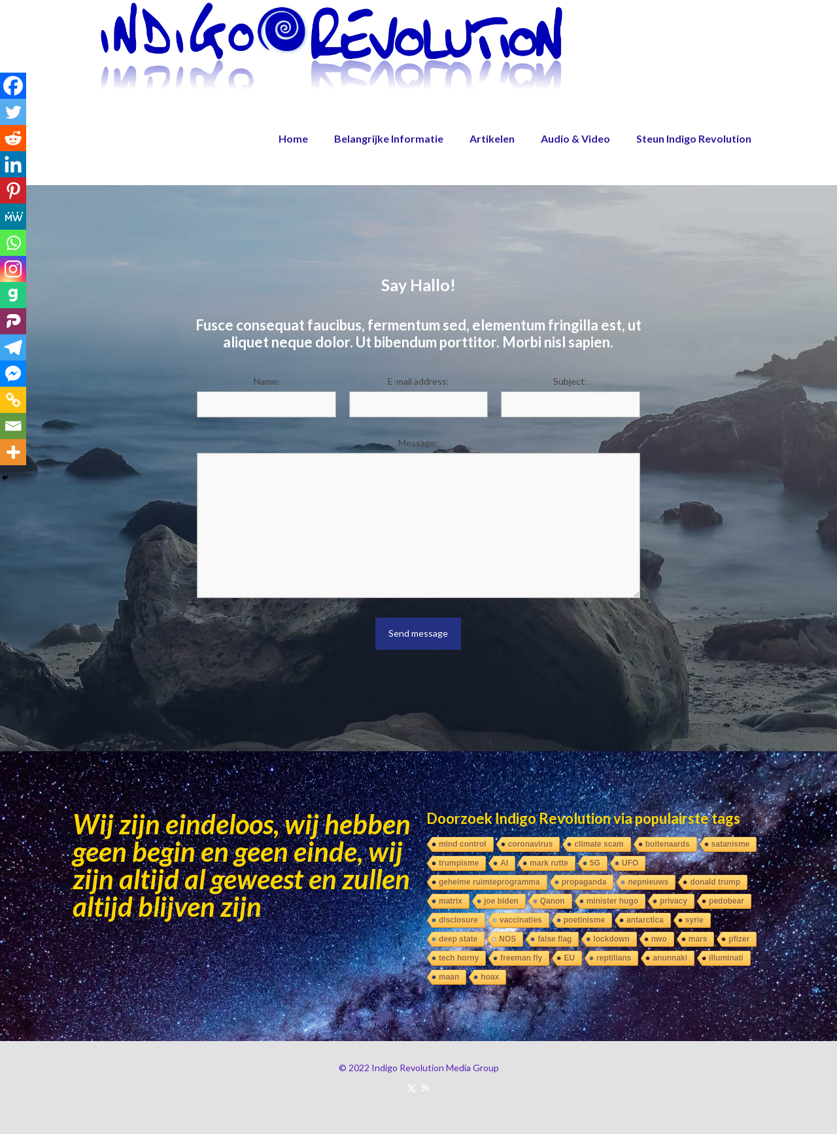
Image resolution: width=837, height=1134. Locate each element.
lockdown (611, 939)
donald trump (715, 882)
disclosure (458, 920)
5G (595, 863)
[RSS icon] (425, 1087)
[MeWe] (13, 217)
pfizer (738, 939)
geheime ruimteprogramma (489, 882)
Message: (418, 442)
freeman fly (521, 958)
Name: (267, 381)
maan (449, 977)
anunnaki (670, 958)
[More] (13, 452)
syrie (694, 920)
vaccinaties (521, 920)
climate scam (598, 844)
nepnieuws (648, 882)
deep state (458, 939)
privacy (673, 901)
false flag (555, 939)
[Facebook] (13, 86)
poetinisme (584, 920)
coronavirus (530, 844)
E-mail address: (418, 381)
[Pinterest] (13, 190)
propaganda (584, 882)
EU (569, 958)
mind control (463, 844)
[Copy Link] (13, 400)
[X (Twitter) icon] (412, 1087)
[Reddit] (13, 138)
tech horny (459, 958)
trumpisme (459, 863)
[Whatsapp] (13, 243)
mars (698, 939)
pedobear (726, 901)
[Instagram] (13, 269)
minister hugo (612, 901)
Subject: (570, 381)
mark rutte (549, 863)
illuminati (726, 958)
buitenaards (667, 844)
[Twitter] (13, 112)
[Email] (13, 426)
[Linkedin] (13, 164)
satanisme (730, 844)
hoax (490, 977)
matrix (450, 901)
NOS (507, 939)
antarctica (645, 920)
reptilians (613, 958)
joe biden (501, 901)
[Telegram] (13, 347)
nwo (659, 939)
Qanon (552, 901)
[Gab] (13, 295)
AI (504, 863)
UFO (630, 863)
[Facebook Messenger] (13, 374)
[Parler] (13, 321)
